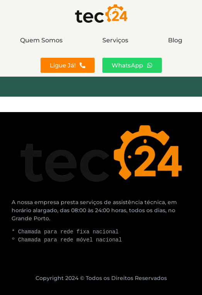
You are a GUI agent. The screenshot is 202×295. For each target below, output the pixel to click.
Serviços (115, 40)
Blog (175, 40)
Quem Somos (41, 40)
